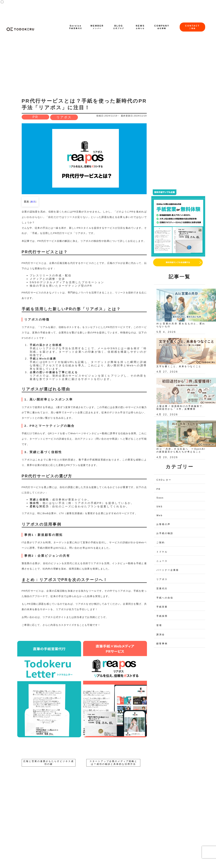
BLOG (118, 27)
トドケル (162, 552)
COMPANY (161, 27)
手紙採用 (162, 616)
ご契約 (160, 542)
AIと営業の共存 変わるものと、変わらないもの (180, 325)
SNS (159, 506)
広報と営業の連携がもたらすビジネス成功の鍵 (48, 762)
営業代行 (162, 588)
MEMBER (97, 27)
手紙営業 (162, 607)
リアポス (64, 117)
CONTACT (192, 27)
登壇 (159, 625)
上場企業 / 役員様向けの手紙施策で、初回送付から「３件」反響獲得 (180, 407)
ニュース (162, 561)
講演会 (160, 634)
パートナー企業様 (167, 570)
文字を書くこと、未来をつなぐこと (178, 366)
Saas (160, 497)
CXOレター (163, 480)
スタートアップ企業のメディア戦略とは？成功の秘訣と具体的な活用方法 (113, 762)
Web (159, 515)
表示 (33, 201)
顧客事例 (162, 643)
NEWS (140, 27)
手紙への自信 (164, 597)
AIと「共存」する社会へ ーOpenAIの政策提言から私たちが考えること (180, 450)
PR (35, 117)
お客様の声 (163, 524)
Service (75, 27)
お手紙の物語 (164, 533)
